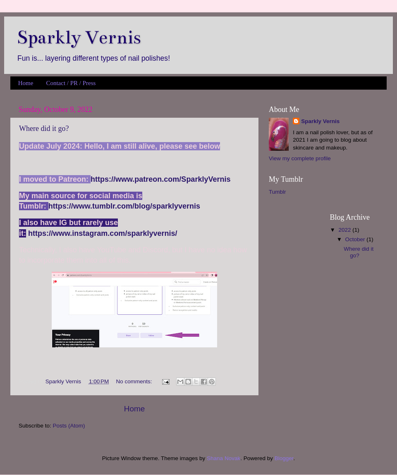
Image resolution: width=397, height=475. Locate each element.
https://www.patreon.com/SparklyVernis (160, 179)
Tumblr (277, 192)
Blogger (284, 458)
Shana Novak (223, 458)
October (356, 239)
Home (25, 83)
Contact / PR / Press (71, 83)
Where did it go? (44, 128)
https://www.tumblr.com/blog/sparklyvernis (124, 206)
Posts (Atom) (69, 426)
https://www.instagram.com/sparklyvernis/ (102, 233)
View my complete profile (300, 158)
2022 (345, 230)
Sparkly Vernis (320, 121)
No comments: (135, 381)
